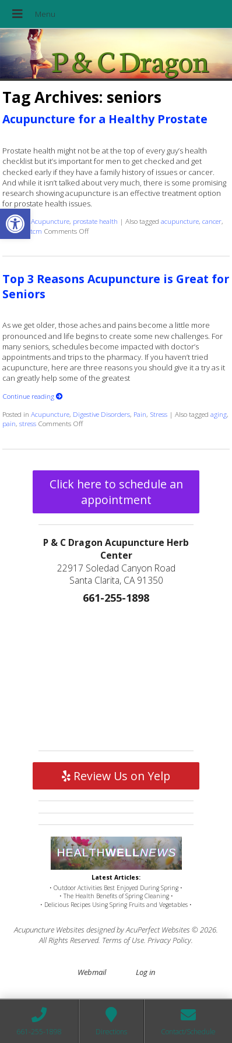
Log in (145, 972)
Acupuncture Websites (49, 929)
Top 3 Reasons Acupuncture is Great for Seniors (115, 286)
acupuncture (180, 221)
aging (218, 414)
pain (9, 423)
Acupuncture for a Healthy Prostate (105, 119)
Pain (139, 414)
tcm (36, 230)
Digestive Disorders (101, 414)
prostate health (95, 221)
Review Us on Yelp (116, 776)
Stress (158, 414)
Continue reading (32, 396)
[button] (15, 224)
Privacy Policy (169, 940)
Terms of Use (123, 940)
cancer (212, 221)
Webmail (92, 972)
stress (27, 423)
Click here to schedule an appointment (116, 492)
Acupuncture (50, 221)
